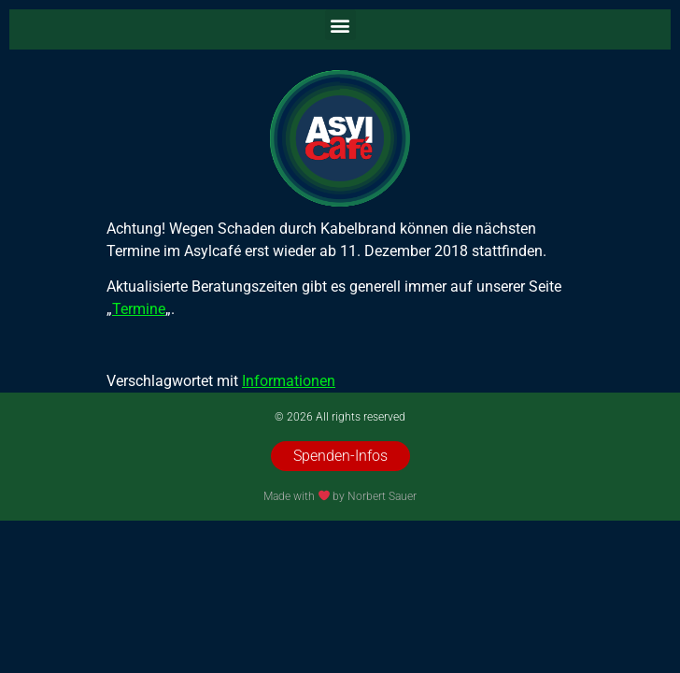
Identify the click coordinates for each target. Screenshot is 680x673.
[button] (340, 24)
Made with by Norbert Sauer (340, 496)
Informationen (288, 381)
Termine (138, 309)
